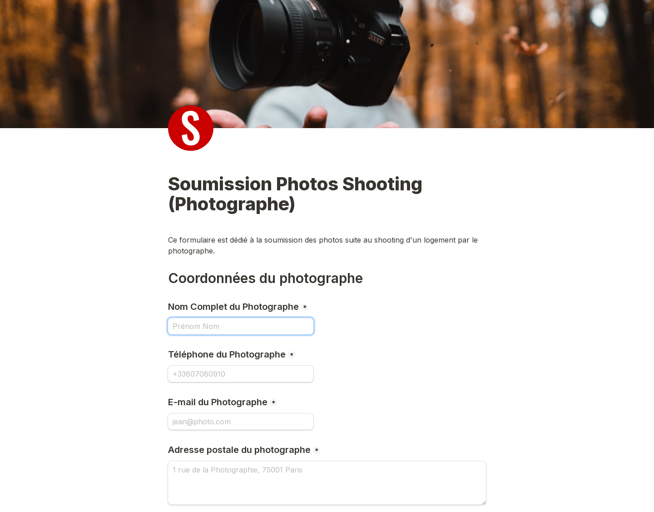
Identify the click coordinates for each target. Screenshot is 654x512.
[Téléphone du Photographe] (240, 374)
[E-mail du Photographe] (240, 421)
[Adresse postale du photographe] (327, 483)
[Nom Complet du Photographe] (240, 326)
